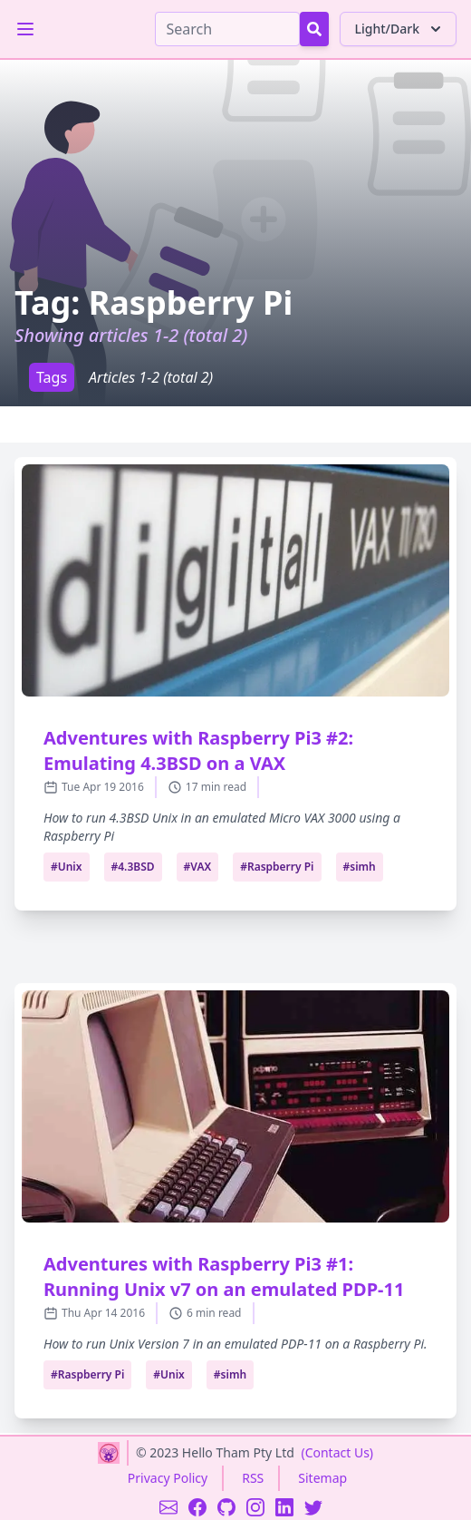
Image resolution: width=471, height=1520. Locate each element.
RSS (253, 1477)
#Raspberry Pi (276, 866)
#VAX (198, 866)
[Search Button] (314, 29)
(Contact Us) (337, 1452)
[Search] (227, 29)
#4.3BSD (133, 866)
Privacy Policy (167, 1477)
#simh (359, 866)
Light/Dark (400, 29)
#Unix (66, 866)
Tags (51, 377)
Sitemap (322, 1477)
